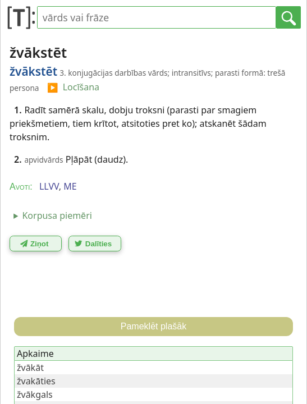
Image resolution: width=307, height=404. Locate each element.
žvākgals (35, 394)
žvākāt (30, 367)
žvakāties (36, 381)
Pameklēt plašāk (153, 326)
